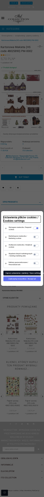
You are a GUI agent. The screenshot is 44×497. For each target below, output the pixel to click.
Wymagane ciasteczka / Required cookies (20, 228)
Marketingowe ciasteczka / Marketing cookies (18, 237)
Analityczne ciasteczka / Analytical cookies (20, 246)
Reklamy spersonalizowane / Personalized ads (18, 263)
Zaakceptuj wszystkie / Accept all (22, 279)
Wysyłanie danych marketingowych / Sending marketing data (20, 255)
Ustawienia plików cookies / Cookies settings (20, 219)
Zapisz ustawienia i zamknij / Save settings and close (23, 273)
